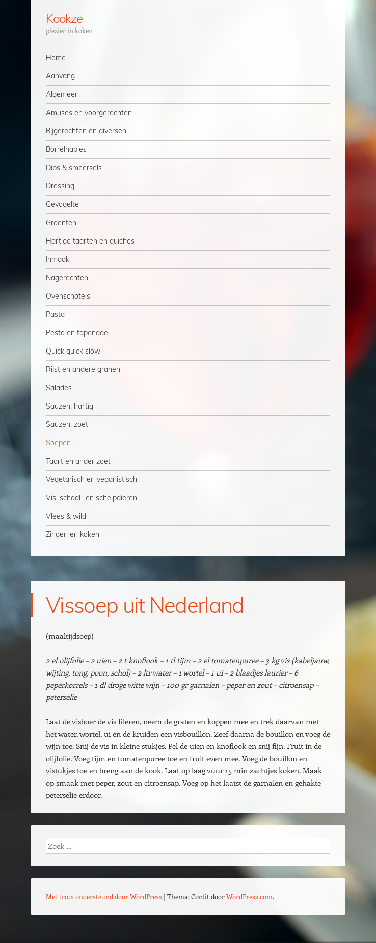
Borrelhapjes (66, 149)
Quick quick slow (73, 351)
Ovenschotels (68, 296)
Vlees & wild (66, 516)
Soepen (58, 442)
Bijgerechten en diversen (86, 131)
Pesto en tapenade (77, 332)
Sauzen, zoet (67, 424)
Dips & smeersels (74, 167)
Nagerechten (67, 277)
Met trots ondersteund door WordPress (104, 896)
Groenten (61, 222)
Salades (59, 387)
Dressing (60, 186)
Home (56, 57)
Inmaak (57, 259)
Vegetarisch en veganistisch (91, 479)
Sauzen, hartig (69, 406)
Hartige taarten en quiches (90, 241)
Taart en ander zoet (78, 461)
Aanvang (60, 75)
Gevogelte (62, 204)
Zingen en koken (72, 534)
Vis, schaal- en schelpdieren (91, 497)
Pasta (55, 314)
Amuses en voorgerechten (89, 112)
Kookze (64, 18)
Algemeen (62, 94)
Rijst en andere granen (83, 369)
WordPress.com (249, 896)
